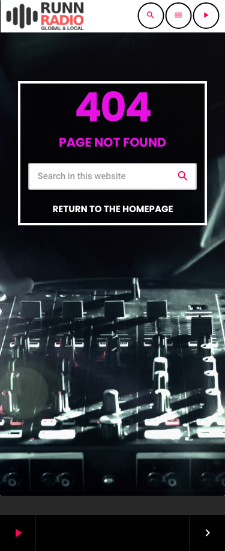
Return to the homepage (112, 209)
